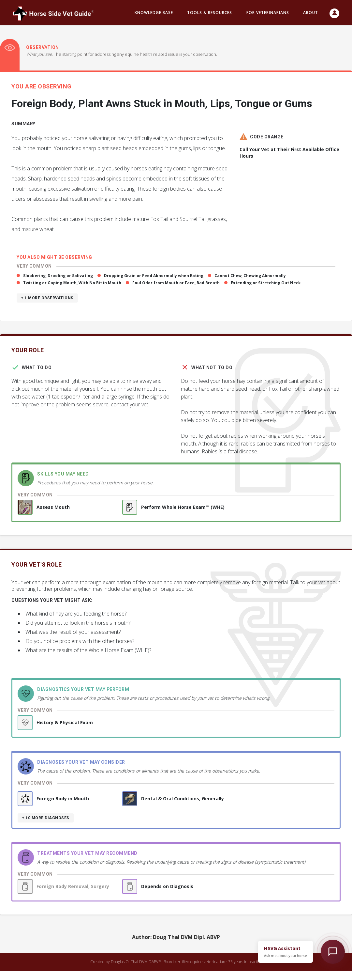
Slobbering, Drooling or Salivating (58, 275)
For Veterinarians (267, 12)
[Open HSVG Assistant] (333, 952)
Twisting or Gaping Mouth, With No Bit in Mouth (72, 283)
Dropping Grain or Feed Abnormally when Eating (153, 275)
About (310, 12)
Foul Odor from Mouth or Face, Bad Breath (176, 283)
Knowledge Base (154, 12)
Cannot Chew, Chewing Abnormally (250, 275)
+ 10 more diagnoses (45, 818)
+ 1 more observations (47, 298)
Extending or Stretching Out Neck (266, 283)
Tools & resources (209, 12)
